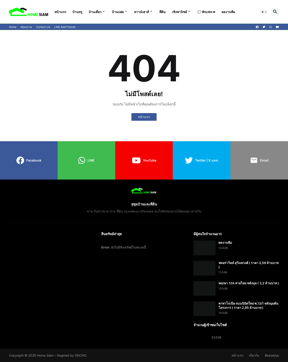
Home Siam (45, 355)
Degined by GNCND (72, 355)
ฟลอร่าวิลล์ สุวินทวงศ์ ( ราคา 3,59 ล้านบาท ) (248, 265)
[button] (264, 12)
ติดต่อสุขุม (272, 355)
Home (12, 27)
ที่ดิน (162, 12)
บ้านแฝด (118, 12)
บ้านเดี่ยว (95, 12)
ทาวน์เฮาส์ (141, 12)
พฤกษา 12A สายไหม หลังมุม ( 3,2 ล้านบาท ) (248, 283)
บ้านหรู (77, 12)
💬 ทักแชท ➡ (206, 12)
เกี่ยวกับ (254, 355)
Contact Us (43, 27)
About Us (26, 27)
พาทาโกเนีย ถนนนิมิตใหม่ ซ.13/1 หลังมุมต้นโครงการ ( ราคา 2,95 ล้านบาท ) (248, 305)
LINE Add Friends (65, 27)
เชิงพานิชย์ (179, 12)
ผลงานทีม (228, 12)
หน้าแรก (60, 12)
